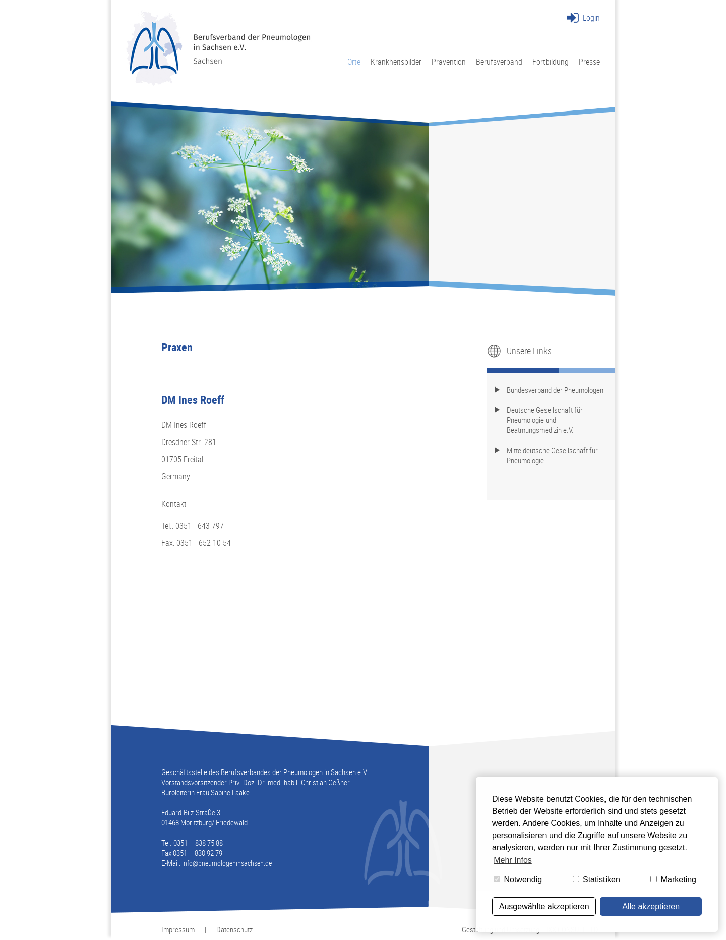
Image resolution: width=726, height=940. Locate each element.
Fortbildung (550, 61)
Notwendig (518, 879)
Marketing (673, 879)
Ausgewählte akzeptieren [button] (544, 906)
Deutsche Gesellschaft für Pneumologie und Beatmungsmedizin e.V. (545, 420)
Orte (353, 61)
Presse (589, 61)
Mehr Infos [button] (513, 860)
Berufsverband (499, 61)
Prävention (449, 61)
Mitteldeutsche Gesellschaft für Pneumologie (552, 455)
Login (591, 17)
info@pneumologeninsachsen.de (227, 863)
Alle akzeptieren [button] (651, 906)
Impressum (178, 929)
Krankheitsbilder (396, 61)
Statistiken (596, 879)
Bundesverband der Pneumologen (555, 389)
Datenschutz (234, 929)
